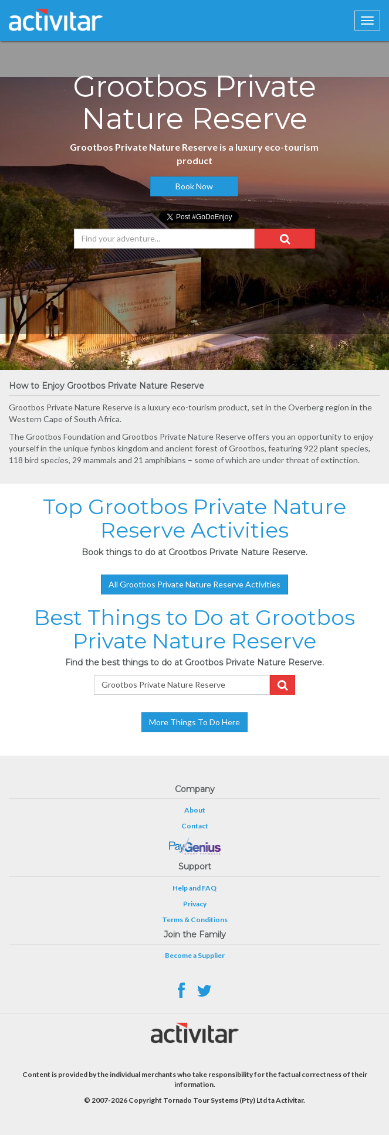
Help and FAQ (194, 887)
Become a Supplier (195, 955)
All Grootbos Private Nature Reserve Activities (194, 584)
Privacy (195, 903)
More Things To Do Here (194, 722)
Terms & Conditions (195, 919)
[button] (285, 239)
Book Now (194, 186)
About (194, 810)
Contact (194, 825)
